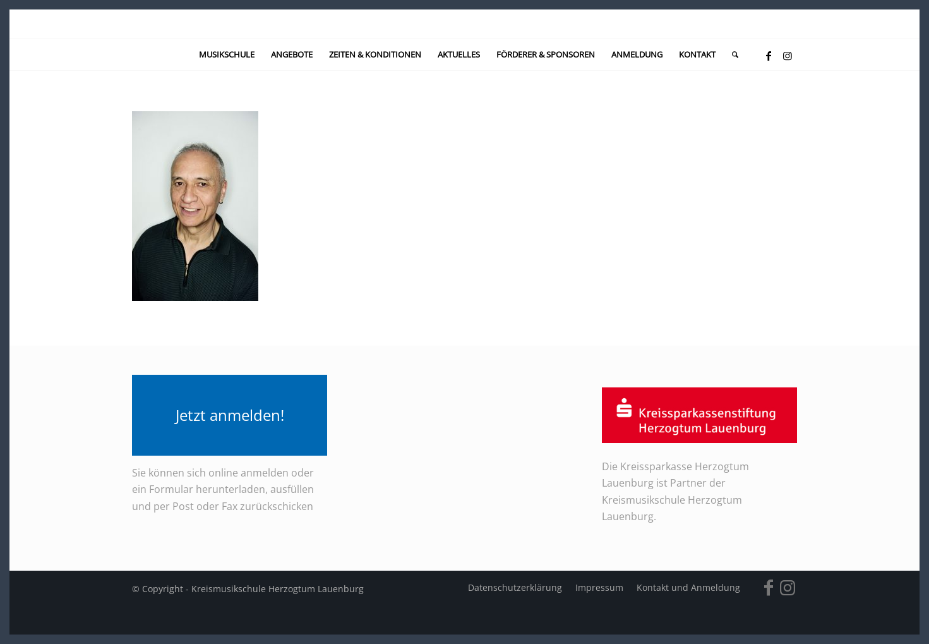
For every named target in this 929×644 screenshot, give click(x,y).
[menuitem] (227, 54)
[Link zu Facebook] (768, 55)
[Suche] (731, 54)
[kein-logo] (464, 23)
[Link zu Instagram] (787, 55)
